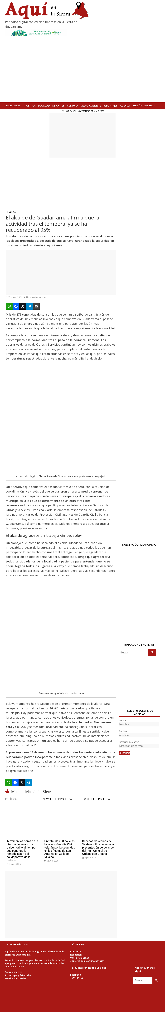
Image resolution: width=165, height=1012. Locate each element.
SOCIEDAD (44, 105)
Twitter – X (76, 977)
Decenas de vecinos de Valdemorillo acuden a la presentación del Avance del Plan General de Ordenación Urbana (98, 847)
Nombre (123, 720)
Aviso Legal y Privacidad (18, 975)
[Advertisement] (82, 135)
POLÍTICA (30, 105)
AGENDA (125, 105)
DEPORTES (58, 105)
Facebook (75, 974)
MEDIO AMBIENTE (91, 105)
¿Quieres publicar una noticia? (87, 960)
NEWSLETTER (51, 799)
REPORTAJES (110, 105)
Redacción (76, 954)
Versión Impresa (142, 105)
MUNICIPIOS (13, 105)
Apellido (123, 731)
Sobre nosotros (13, 971)
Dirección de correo (129, 741)
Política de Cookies (15, 978)
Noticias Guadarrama (36, 297)
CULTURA (72, 105)
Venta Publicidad (79, 957)
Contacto (75, 951)
